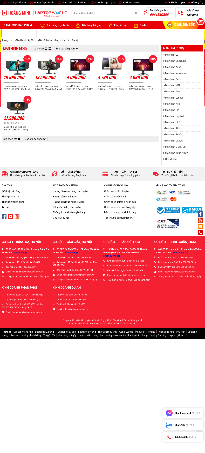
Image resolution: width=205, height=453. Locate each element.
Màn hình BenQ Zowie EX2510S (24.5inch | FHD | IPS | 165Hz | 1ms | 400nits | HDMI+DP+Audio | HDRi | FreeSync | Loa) (142, 88)
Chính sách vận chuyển (116, 191)
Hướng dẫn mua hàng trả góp (68, 201)
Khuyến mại (116, 25)
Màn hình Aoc (172, 103)
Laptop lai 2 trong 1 (45, 331)
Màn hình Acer (173, 91)
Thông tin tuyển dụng (13, 201)
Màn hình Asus (173, 67)
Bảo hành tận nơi (128, 2)
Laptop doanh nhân (115, 335)
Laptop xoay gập (67, 331)
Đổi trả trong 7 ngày (103, 2)
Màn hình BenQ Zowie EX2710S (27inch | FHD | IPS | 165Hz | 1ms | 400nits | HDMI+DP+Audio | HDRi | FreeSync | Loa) (79, 88)
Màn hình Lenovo (174, 97)
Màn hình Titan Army (176, 153)
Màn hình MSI (172, 85)
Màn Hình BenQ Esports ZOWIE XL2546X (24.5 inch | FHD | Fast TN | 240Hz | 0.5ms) (48, 88)
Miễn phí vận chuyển (41, 2)
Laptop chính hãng (31, 335)
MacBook (140, 331)
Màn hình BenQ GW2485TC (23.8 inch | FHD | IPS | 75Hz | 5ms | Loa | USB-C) (111, 88)
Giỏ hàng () (195, 2)
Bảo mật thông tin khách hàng (120, 212)
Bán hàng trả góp (87, 25)
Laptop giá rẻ (176, 335)
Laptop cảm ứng (87, 331)
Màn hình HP (172, 110)
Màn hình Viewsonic (176, 73)
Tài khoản (172, 2)
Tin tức (140, 25)
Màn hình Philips (174, 128)
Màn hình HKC (172, 122)
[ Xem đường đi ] (21, 252)
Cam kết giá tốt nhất (14, 2)
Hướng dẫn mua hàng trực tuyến (70, 191)
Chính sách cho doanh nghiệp (119, 207)
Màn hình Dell (172, 79)
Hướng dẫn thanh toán (65, 196)
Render (15, 335)
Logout (182, 2)
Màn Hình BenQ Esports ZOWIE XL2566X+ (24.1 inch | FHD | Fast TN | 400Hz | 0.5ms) (17, 88)
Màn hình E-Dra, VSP (176, 146)
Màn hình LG (171, 54)
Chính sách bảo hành (115, 196)
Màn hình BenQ (173, 134)
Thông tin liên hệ (10, 196)
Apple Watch (126, 331)
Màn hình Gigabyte (175, 116)
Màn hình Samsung (175, 61)
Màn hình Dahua (174, 140)
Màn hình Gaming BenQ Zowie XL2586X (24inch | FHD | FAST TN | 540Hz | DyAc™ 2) (16, 128)
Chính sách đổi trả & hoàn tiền (120, 201)
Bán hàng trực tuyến (54, 25)
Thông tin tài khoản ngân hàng (69, 212)
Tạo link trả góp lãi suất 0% (118, 217)
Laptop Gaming (158, 335)
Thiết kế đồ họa (166, 331)
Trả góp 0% (49, 335)
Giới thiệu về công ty (12, 191)
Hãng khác (170, 159)
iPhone (151, 331)
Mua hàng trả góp (67, 335)
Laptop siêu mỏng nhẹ (91, 335)
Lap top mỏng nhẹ (23, 331)
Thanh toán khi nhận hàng (72, 2)
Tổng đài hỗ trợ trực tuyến (67, 207)
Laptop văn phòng (138, 335)
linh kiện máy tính (107, 331)
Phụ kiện (180, 331)
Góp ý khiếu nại (61, 217)
